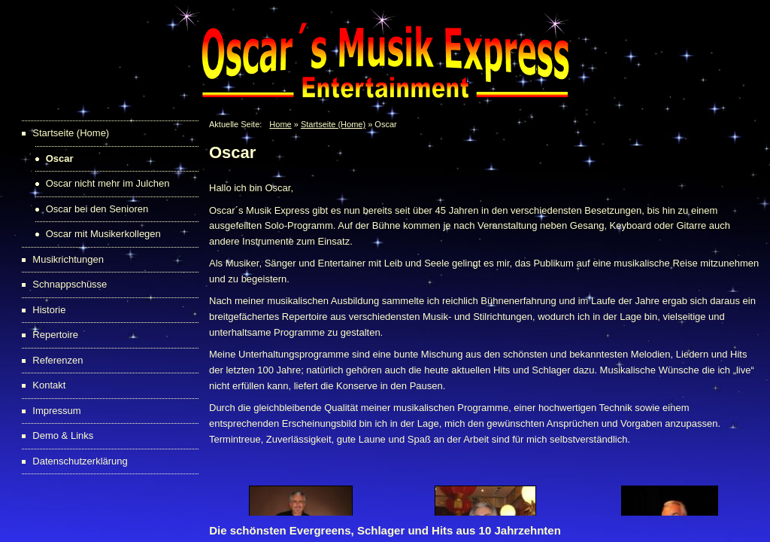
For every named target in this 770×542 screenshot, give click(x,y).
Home (280, 124)
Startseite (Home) (333, 124)
